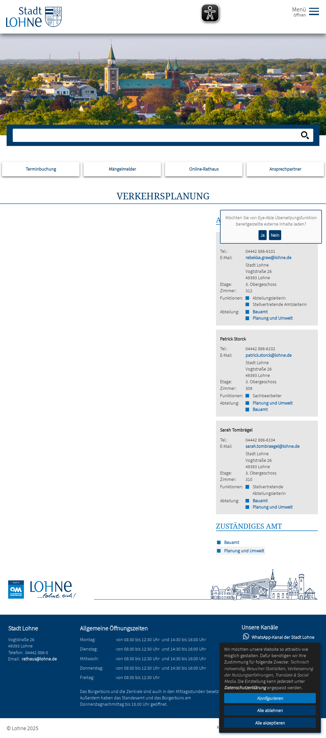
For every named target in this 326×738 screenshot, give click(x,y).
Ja (262, 235)
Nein (275, 235)
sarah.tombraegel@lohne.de (273, 446)
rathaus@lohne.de (39, 659)
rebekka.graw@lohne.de (268, 257)
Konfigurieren (270, 698)
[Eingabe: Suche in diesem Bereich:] (157, 135)
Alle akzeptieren (270, 723)
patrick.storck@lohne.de (269, 355)
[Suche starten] (305, 135)
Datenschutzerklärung (245, 687)
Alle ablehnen (270, 710)
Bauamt (260, 312)
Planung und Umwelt (273, 318)
